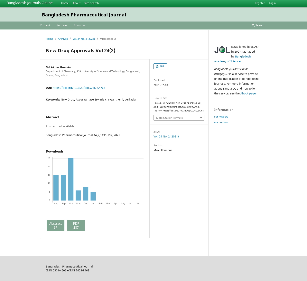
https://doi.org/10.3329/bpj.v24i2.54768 (79, 88)
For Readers (221, 116)
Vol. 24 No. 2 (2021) (84, 38)
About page (248, 93)
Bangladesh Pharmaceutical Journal (84, 14)
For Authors (221, 122)
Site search (91, 3)
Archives (62, 25)
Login (272, 3)
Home (65, 3)
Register (260, 3)
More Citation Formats (169, 117)
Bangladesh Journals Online (30, 2)
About (76, 3)
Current (45, 25)
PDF (161, 66)
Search (258, 25)
